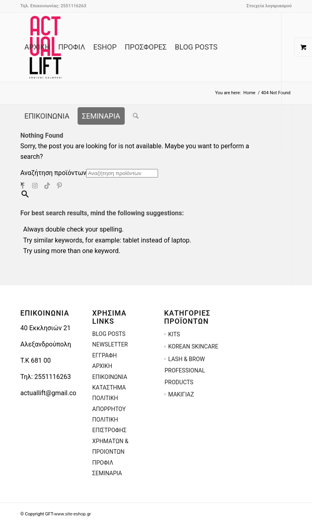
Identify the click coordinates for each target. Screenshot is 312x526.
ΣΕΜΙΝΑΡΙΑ (107, 473)
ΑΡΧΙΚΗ (102, 366)
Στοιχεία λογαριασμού (269, 6)
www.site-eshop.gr (72, 514)
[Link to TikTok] (47, 185)
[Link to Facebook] (23, 185)
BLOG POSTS (109, 334)
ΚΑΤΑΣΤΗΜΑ (109, 387)
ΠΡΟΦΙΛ (102, 462)
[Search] (136, 116)
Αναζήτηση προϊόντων (53, 173)
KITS (174, 334)
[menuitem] (267, 6)
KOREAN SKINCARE (193, 346)
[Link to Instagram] (35, 185)
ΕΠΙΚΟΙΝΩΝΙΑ (109, 377)
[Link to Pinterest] (59, 185)
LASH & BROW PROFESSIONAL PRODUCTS (185, 370)
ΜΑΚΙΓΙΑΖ (181, 394)
